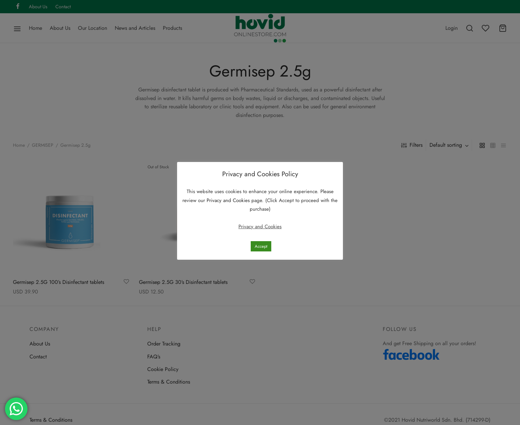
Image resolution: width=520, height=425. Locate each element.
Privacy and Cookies (229, 200)
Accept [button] (261, 246)
